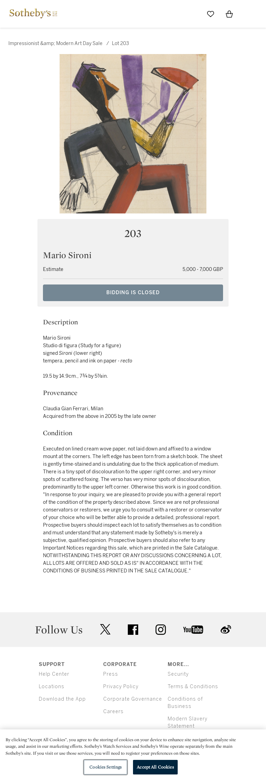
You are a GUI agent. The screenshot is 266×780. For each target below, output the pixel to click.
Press (110, 674)
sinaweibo (226, 629)
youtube (193, 629)
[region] (133, 754)
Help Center (54, 674)
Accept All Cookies (155, 767)
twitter (105, 629)
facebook (133, 629)
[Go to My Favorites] (210, 14)
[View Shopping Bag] (229, 14)
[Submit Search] (191, 13)
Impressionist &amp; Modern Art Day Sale (55, 43)
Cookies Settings (105, 767)
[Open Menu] (248, 14)
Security (178, 674)
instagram (161, 629)
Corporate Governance (132, 699)
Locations (51, 687)
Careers (113, 712)
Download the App (62, 699)
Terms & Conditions (193, 687)
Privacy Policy (121, 687)
